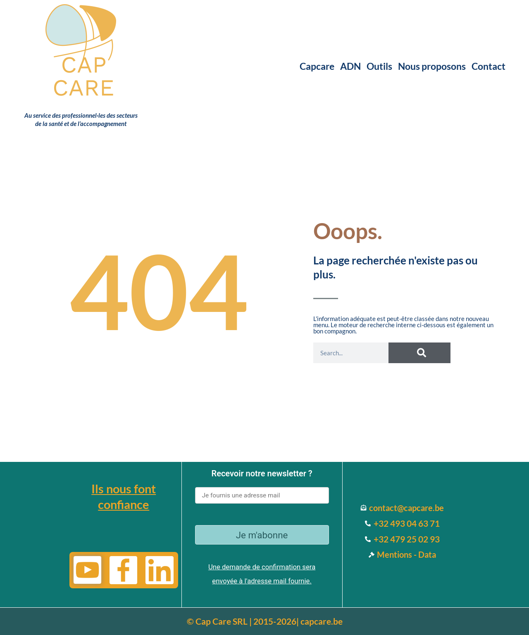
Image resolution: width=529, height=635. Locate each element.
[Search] (419, 352)
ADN (350, 66)
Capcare (317, 66)
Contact (488, 66)
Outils (379, 66)
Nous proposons (432, 66)
